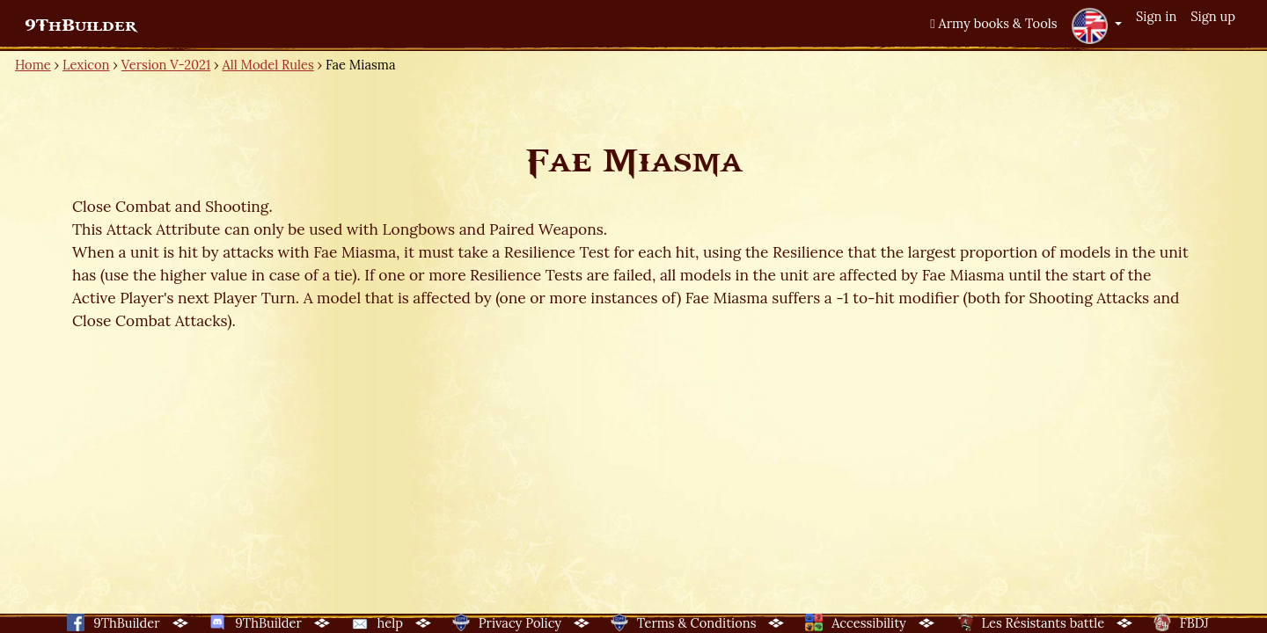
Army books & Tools (993, 23)
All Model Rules (268, 64)
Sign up (1212, 16)
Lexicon (85, 64)
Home (33, 64)
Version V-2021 (165, 64)
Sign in (1156, 16)
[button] (1096, 25)
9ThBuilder (80, 25)
